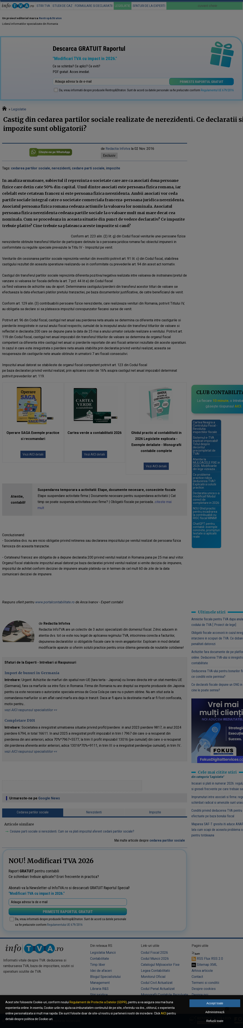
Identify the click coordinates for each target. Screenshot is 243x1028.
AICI (163, 1013)
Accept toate (214, 1003)
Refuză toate (214, 1021)
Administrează (215, 1012)
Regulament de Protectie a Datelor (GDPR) (98, 1002)
